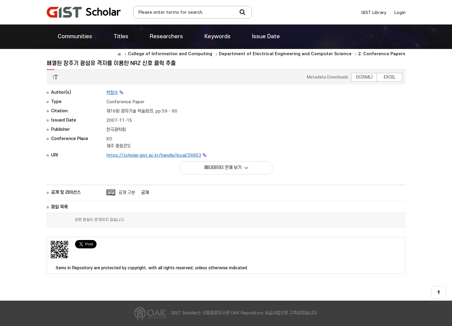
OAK (84, 12)
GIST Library (374, 12)
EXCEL (390, 77)
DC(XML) (364, 77)
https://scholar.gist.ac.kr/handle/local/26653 (153, 155)
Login (399, 12)
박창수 (112, 92)
